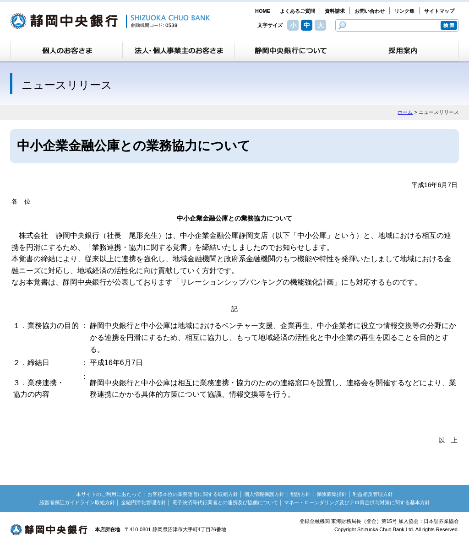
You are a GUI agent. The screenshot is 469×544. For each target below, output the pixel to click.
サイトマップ (439, 11)
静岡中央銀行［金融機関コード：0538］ (110, 21)
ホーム (405, 112)
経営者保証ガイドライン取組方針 (77, 502)
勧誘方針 (300, 494)
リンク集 (404, 11)
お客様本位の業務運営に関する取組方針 (192, 494)
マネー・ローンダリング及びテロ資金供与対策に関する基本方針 (357, 502)
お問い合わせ (369, 11)
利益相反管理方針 (373, 494)
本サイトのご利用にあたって (109, 494)
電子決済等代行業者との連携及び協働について (225, 502)
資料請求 (335, 11)
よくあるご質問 (297, 11)
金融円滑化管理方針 (143, 502)
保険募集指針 (331, 494)
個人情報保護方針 (264, 494)
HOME (262, 11)
